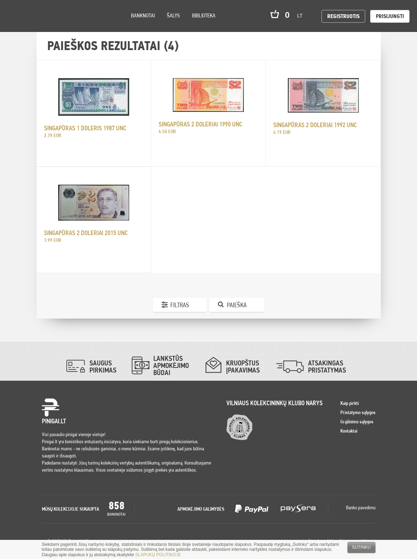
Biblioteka (203, 15)
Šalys (173, 15)
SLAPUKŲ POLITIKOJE (158, 554)
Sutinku (361, 547)
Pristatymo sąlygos (357, 412)
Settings (45, 25)
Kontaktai (348, 431)
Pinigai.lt (16, 16)
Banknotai (143, 15)
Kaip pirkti (349, 403)
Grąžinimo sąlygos (356, 421)
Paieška (237, 305)
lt (302, 15)
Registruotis (343, 16)
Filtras (179, 305)
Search (64, 25)
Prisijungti (390, 16)
